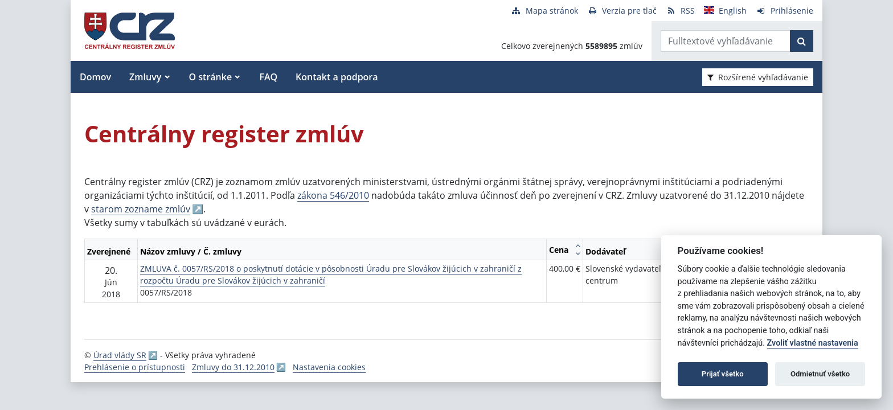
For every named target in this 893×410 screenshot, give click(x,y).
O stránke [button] (210, 77)
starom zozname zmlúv (140, 209)
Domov (95, 77)
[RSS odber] (680, 10)
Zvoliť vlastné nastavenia (812, 343)
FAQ (268, 77)
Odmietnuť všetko (820, 374)
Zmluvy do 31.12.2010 (233, 367)
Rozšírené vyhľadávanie (757, 77)
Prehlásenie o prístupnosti (134, 367)
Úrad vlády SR (119, 355)
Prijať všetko (723, 374)
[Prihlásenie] (784, 10)
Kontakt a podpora (337, 77)
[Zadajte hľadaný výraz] (725, 41)
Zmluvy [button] (145, 77)
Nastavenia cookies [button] (329, 367)
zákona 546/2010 (333, 195)
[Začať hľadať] (801, 41)
